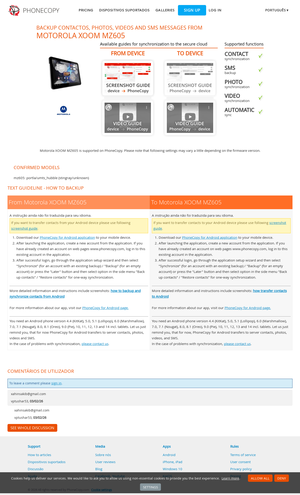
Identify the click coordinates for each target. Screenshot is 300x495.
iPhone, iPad (172, 461)
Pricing (86, 10)
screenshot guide (24, 228)
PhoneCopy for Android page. (105, 307)
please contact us (95, 343)
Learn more (230, 478)
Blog (98, 469)
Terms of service (243, 454)
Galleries (164, 10)
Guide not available (127, 117)
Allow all (260, 478)
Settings (150, 487)
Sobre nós (103, 454)
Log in (215, 10)
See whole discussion (32, 427)
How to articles (39, 454)
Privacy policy (241, 469)
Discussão (35, 469)
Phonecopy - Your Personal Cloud (34, 10)
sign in (56, 383)
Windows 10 (172, 469)
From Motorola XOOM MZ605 (127, 78)
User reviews (105, 461)
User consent (240, 461)
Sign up (192, 10)
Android (169, 454)
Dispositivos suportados (124, 10)
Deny (281, 478)
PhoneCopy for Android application (67, 237)
